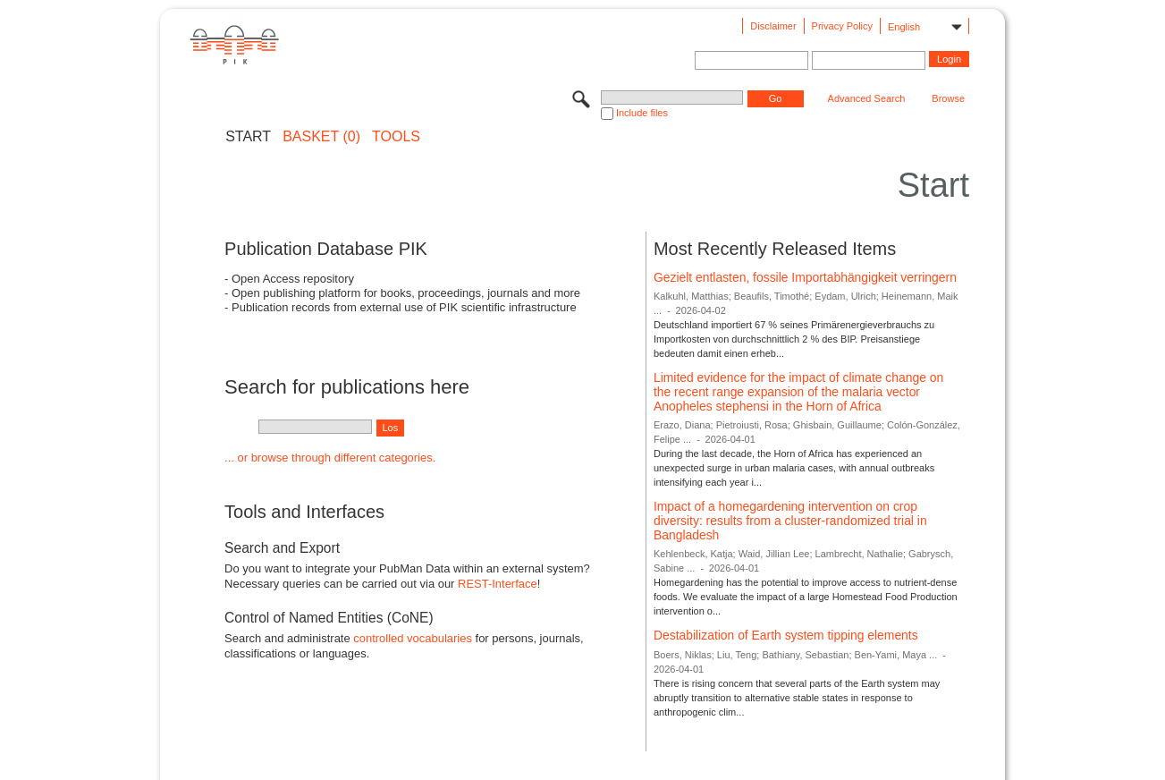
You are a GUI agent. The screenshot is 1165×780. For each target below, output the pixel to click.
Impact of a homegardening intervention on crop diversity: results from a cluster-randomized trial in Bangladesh (790, 520)
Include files (642, 112)
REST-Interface (497, 583)
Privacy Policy (842, 26)
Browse (948, 98)
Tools (396, 137)
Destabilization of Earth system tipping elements (786, 635)
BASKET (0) (321, 137)
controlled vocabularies (412, 638)
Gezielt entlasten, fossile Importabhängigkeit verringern (805, 277)
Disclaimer (773, 26)
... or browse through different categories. (329, 457)
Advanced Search (867, 98)
